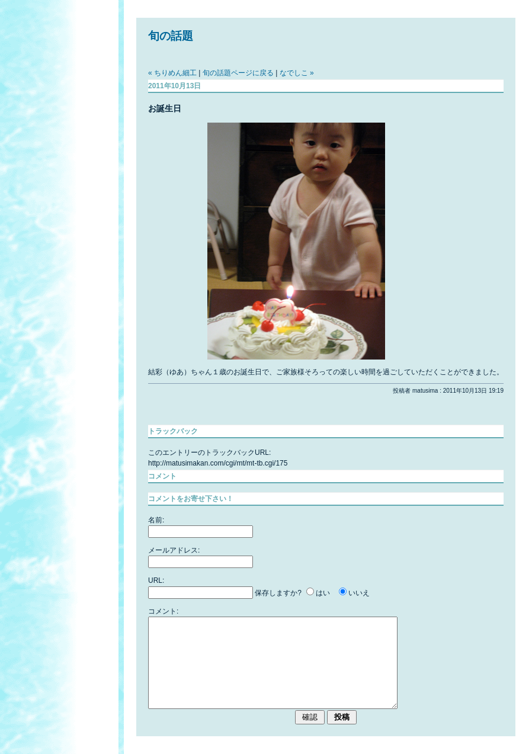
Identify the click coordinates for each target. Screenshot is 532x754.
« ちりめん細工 (172, 73)
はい (323, 593)
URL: (156, 580)
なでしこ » (297, 73)
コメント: (163, 611)
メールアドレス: (174, 550)
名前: (156, 520)
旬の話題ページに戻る (238, 73)
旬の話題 (170, 36)
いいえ (359, 593)
